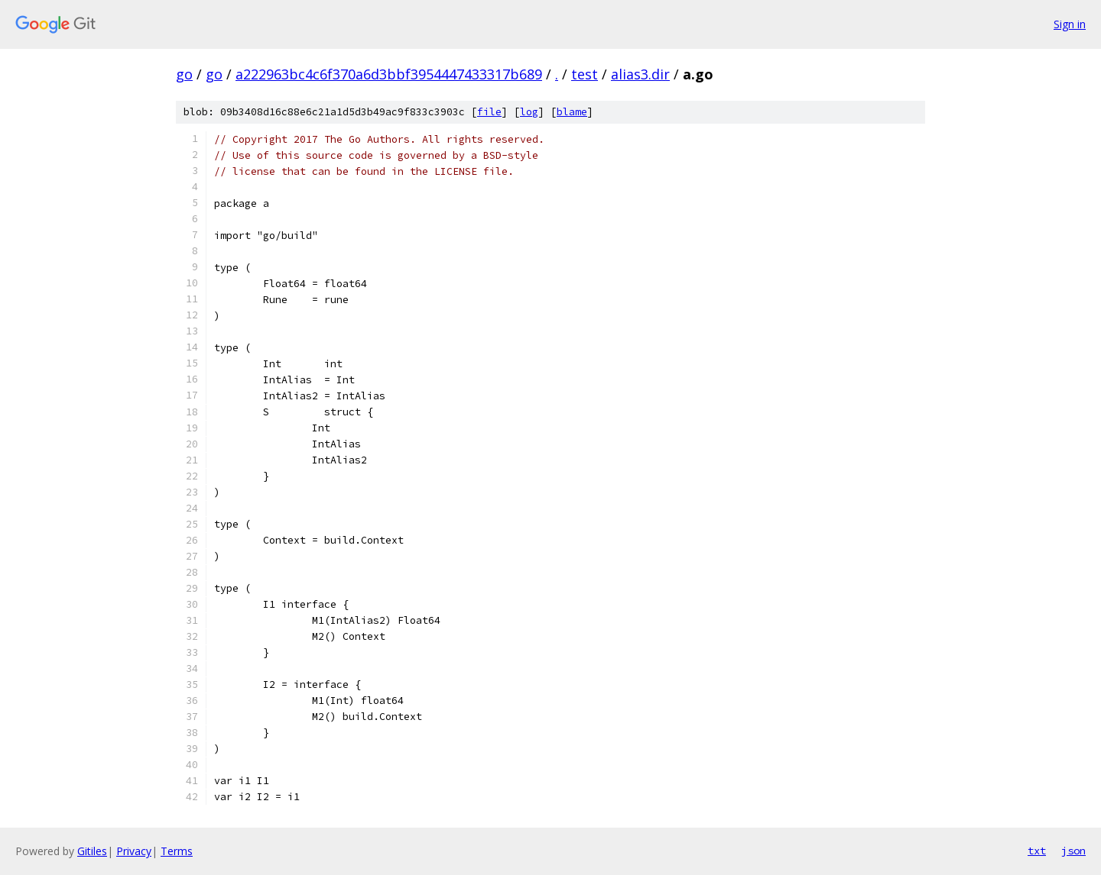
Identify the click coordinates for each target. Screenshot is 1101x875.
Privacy (133, 851)
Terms (177, 851)
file (489, 111)
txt (1037, 850)
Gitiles (92, 851)
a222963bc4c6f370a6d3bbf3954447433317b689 (388, 74)
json (1073, 850)
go (184, 74)
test (584, 74)
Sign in (1070, 24)
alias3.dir (640, 74)
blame (572, 111)
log (529, 111)
